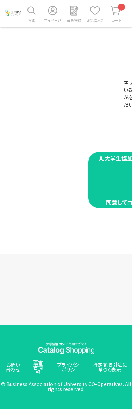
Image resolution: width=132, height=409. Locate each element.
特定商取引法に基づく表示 (110, 367)
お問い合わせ (13, 367)
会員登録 (74, 20)
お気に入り (95, 20)
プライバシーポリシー (68, 367)
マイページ (52, 20)
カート (118, 13)
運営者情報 (38, 367)
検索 (31, 20)
